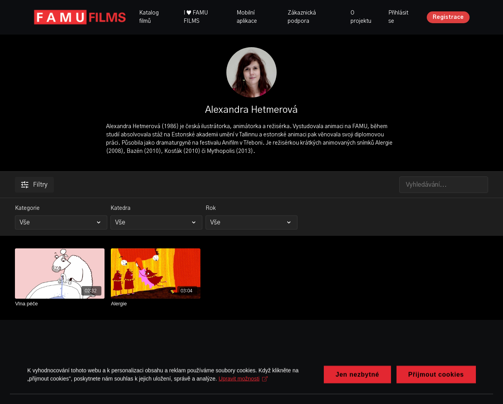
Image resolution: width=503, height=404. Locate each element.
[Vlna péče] (60, 304)
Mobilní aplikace (247, 17)
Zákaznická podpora (302, 17)
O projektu (361, 17)
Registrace (448, 17)
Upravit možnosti (243, 390)
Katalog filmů (149, 17)
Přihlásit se (398, 17)
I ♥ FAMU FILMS (196, 17)
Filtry (34, 184)
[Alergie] (155, 304)
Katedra (120, 208)
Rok (211, 208)
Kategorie (27, 208)
